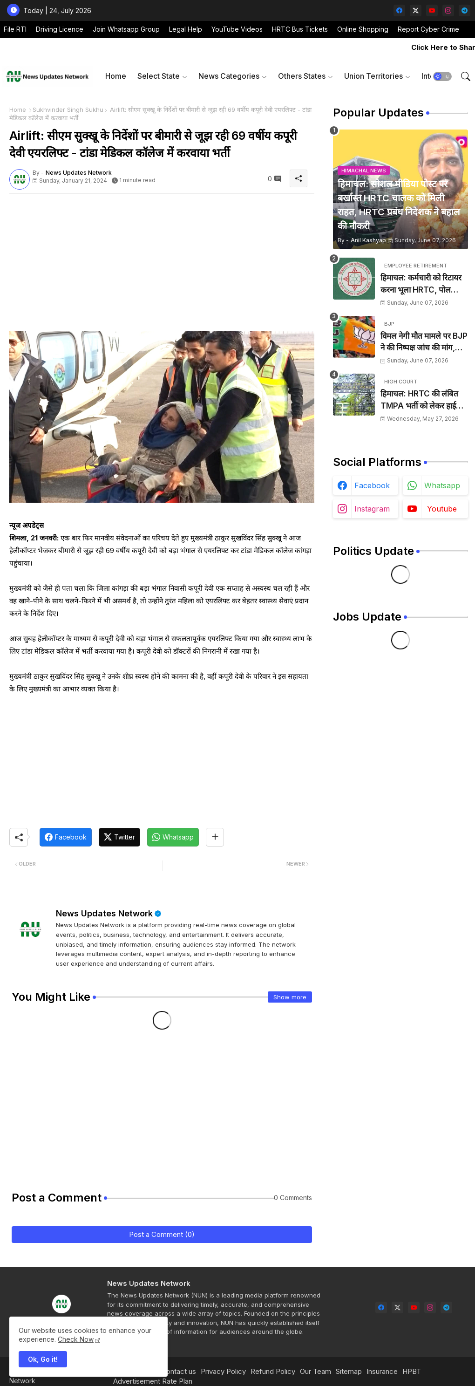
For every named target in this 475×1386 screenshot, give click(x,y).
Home (115, 76)
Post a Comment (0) (162, 1234)
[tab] (116, 76)
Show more (289, 997)
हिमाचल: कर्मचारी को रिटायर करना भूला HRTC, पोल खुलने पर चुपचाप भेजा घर (420, 284)
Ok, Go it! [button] (43, 1359)
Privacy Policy (223, 1371)
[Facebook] (66, 837)
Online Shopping (362, 29)
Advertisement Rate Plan (152, 1381)
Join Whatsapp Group (126, 29)
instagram (372, 508)
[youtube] (432, 10)
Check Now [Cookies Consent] (76, 1339)
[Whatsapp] (173, 837)
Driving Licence (59, 29)
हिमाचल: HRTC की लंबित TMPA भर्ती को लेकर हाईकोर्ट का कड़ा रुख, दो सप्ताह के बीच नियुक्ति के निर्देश (424, 400)
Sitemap (349, 1371)
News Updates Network (104, 913)
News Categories (228, 76)
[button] (442, 76)
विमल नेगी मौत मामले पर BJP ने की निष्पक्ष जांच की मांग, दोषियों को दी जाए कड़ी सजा (424, 342)
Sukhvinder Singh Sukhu (68, 109)
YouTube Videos (237, 29)
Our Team (315, 1371)
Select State (158, 76)
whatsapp (442, 485)
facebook (372, 485)
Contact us (178, 1371)
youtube (442, 508)
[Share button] (215, 837)
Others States (302, 76)
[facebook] (399, 10)
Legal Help (185, 29)
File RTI (15, 29)
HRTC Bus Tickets (300, 29)
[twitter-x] (415, 10)
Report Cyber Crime (428, 29)
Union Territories (373, 76)
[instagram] (448, 10)
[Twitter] (119, 837)
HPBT (411, 1371)
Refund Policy (273, 1371)
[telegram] (464, 10)
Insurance (382, 1371)
